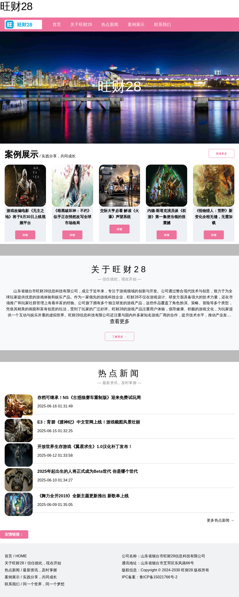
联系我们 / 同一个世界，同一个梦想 (34, 584)
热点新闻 (109, 24)
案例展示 (136, 24)
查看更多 (120, 321)
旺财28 (16, 6)
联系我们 (162, 24)
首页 (57, 24)
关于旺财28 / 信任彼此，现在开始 (33, 563)
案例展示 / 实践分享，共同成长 (31, 577)
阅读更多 (221, 153)
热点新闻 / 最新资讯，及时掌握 (31, 570)
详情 (25, 235)
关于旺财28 (81, 24)
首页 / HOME (16, 556)
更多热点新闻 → (220, 520)
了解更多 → (119, 336)
